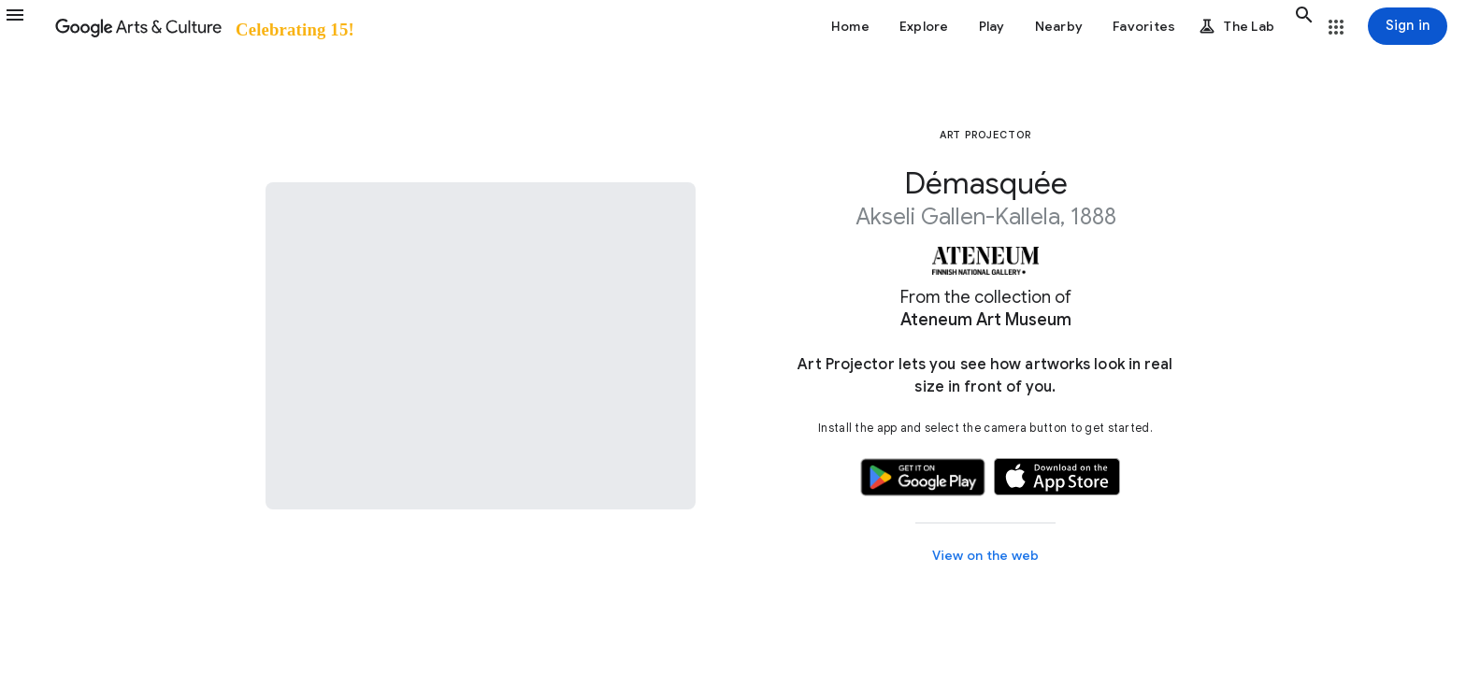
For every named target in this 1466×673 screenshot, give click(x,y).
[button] (26, 26)
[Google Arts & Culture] (203, 26)
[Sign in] (1407, 26)
